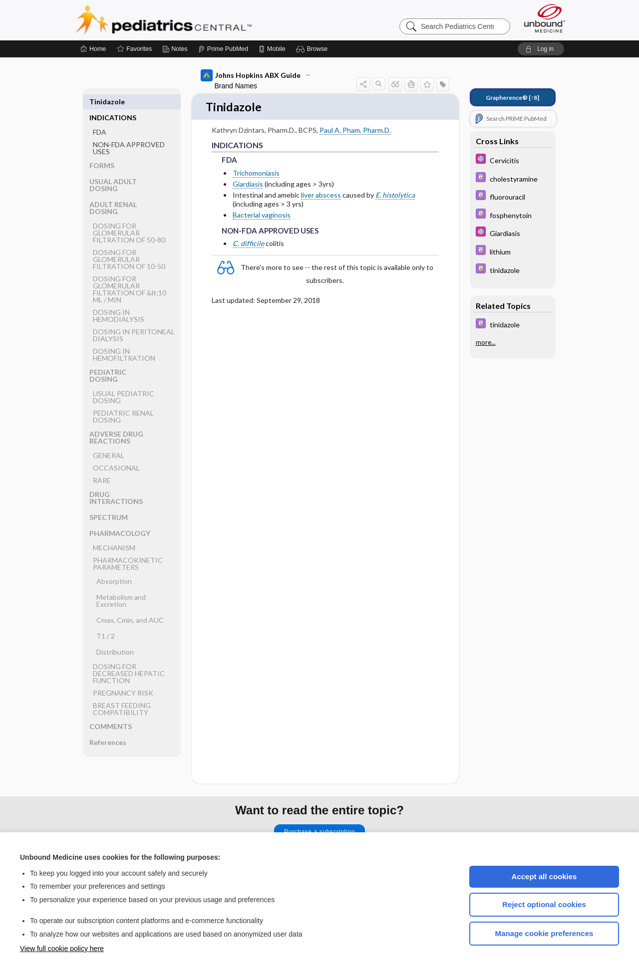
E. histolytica (395, 196)
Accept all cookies (544, 876)
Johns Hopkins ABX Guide (251, 75)
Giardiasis (248, 184)
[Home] (93, 48)
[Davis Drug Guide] (513, 178)
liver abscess (321, 196)
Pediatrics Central (199, 20)
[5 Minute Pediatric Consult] (513, 160)
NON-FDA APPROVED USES (129, 132)
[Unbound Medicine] (545, 18)
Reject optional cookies (544, 904)
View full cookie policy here (62, 949)
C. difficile (248, 244)
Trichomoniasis (256, 173)
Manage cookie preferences (544, 933)
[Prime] (223, 48)
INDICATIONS (112, 101)
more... (486, 342)
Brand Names (236, 86)
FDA (99, 116)
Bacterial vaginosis (262, 216)
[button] (313, 48)
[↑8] (512, 97)
